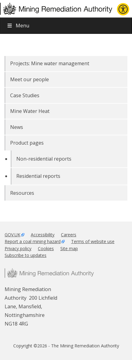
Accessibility (42, 235)
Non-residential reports (43, 158)
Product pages (27, 142)
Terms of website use (92, 241)
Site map (69, 248)
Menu (17, 25)
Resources (22, 193)
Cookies (46, 248)
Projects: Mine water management (49, 63)
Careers (68, 235)
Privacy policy (18, 248)
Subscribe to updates (25, 255)
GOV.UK (12, 235)
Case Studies (24, 95)
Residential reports (38, 176)
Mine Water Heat (30, 111)
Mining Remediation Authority (49, 273)
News (16, 127)
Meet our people (29, 79)
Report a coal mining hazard (33, 241)
